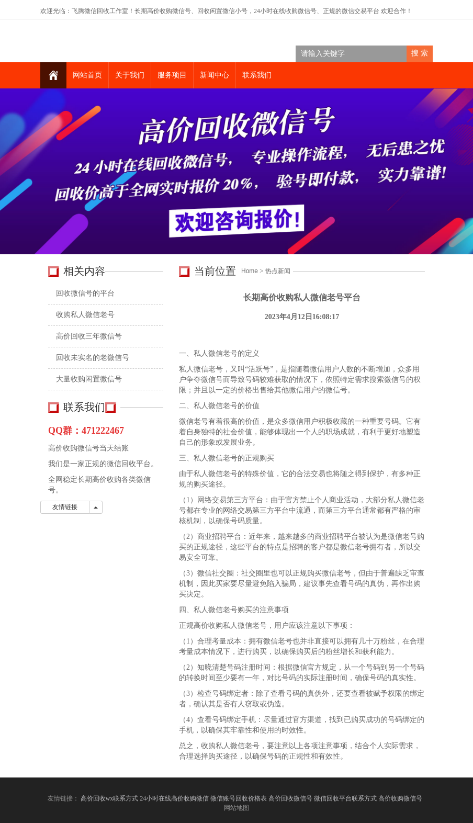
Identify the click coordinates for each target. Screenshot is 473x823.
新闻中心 (214, 75)
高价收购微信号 (401, 798)
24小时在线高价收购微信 (174, 798)
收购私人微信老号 (85, 315)
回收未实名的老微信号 (92, 358)
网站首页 (87, 75)
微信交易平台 (360, 11)
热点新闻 (277, 271)
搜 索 (419, 53)
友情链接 (65, 507)
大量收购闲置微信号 (89, 379)
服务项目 (172, 75)
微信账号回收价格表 (238, 798)
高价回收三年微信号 (89, 336)
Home (249, 271)
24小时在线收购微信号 (285, 11)
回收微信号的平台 (85, 293)
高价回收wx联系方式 (110, 798)
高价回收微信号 (290, 798)
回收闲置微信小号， (225, 11)
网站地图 (236, 807)
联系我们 (257, 75)
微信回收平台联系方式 (345, 798)
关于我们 (129, 75)
